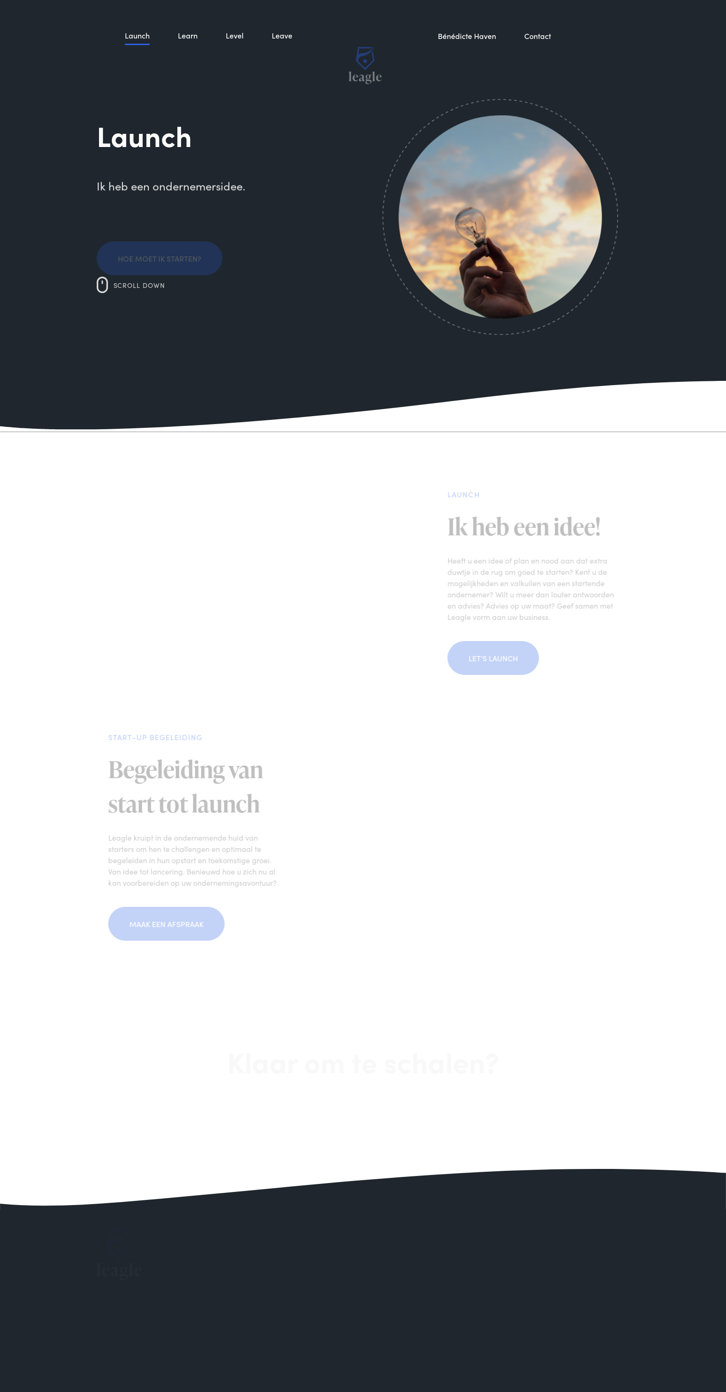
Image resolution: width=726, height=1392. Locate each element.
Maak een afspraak (157, 924)
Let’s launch (503, 658)
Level (235, 75)
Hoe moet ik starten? (159, 267)
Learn (188, 67)
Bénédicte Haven (467, 81)
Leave (282, 80)
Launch (137, 58)
